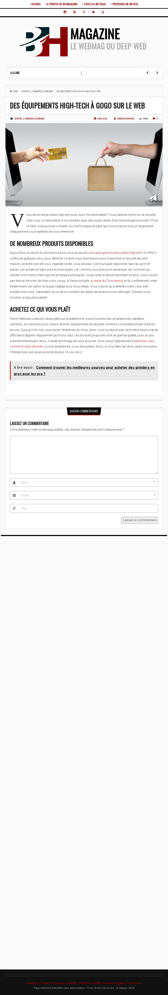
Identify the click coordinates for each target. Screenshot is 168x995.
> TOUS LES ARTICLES (94, 4)
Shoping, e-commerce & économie (37, 91)
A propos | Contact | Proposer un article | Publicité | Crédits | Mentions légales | (77, 983)
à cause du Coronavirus (107, 280)
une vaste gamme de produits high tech (115, 252)
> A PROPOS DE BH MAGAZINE (61, 4)
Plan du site (134, 983)
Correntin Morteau (124, 118)
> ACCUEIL (35, 4)
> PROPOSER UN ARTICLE (124, 4)
